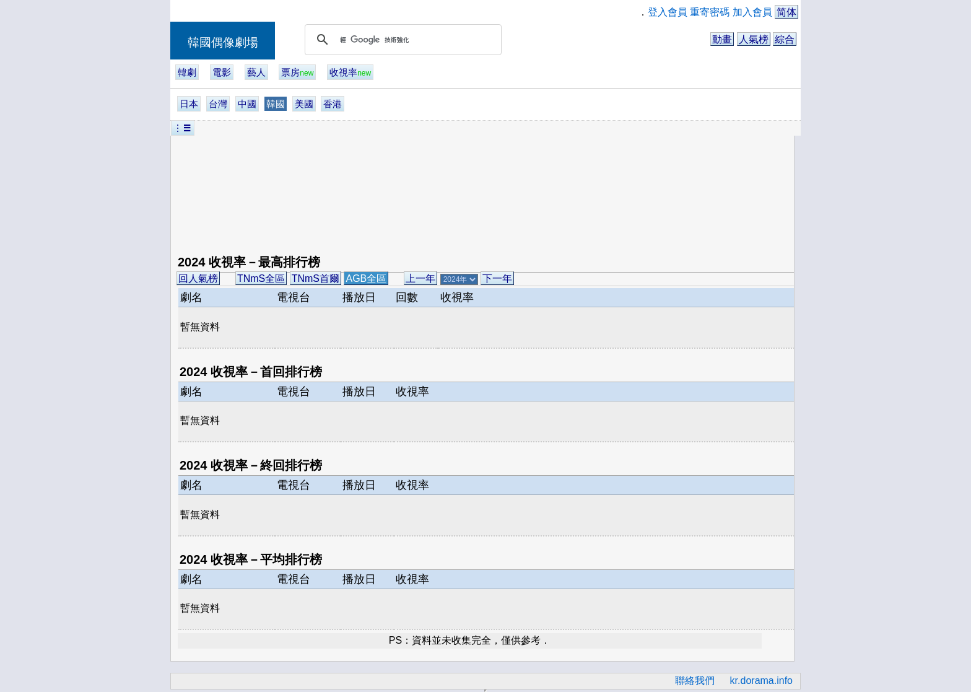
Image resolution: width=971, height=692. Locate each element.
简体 (786, 12)
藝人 (256, 72)
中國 (247, 104)
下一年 (497, 278)
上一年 (420, 278)
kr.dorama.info (761, 680)
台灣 (218, 104)
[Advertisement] (414, 191)
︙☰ (182, 128)
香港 (332, 104)
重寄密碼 (709, 12)
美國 (304, 104)
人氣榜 (754, 39)
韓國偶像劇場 (223, 42)
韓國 (275, 104)
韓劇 (187, 72)
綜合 (785, 39)
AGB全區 (366, 278)
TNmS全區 (261, 278)
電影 (221, 72)
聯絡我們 (695, 680)
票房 (297, 72)
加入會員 (752, 12)
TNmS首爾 (315, 278)
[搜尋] (401, 39)
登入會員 (667, 12)
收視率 (350, 72)
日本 (189, 104)
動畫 (722, 39)
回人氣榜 (198, 278)
